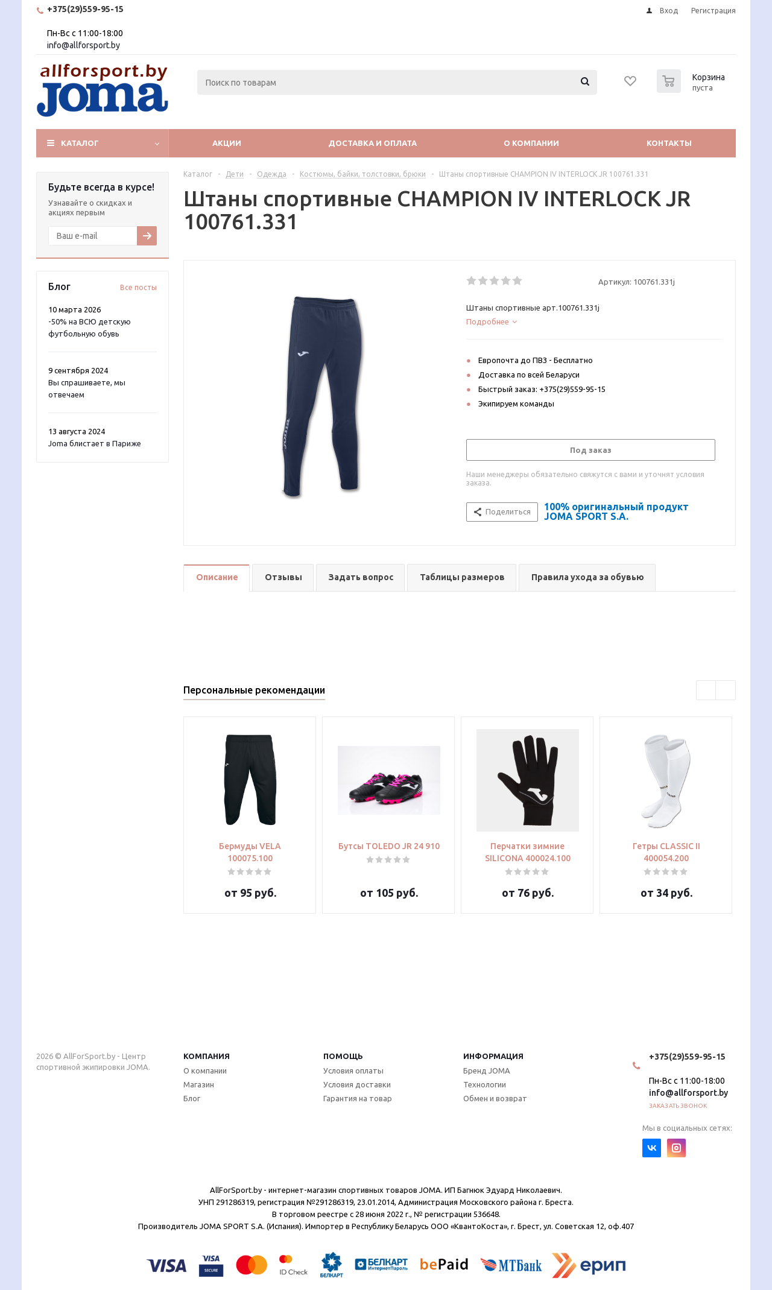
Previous (707, 691)
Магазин (198, 1084)
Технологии (484, 1084)
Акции (226, 143)
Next (726, 691)
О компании (531, 143)
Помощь (343, 1056)
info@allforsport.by (83, 45)
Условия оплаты (353, 1070)
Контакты (669, 143)
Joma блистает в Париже (94, 443)
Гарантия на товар (357, 1098)
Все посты (138, 287)
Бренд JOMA (486, 1070)
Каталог (80, 143)
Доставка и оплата (372, 143)
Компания (206, 1056)
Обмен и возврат (495, 1098)
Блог (191, 1098)
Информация (493, 1056)
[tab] (594, 321)
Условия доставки (357, 1084)
